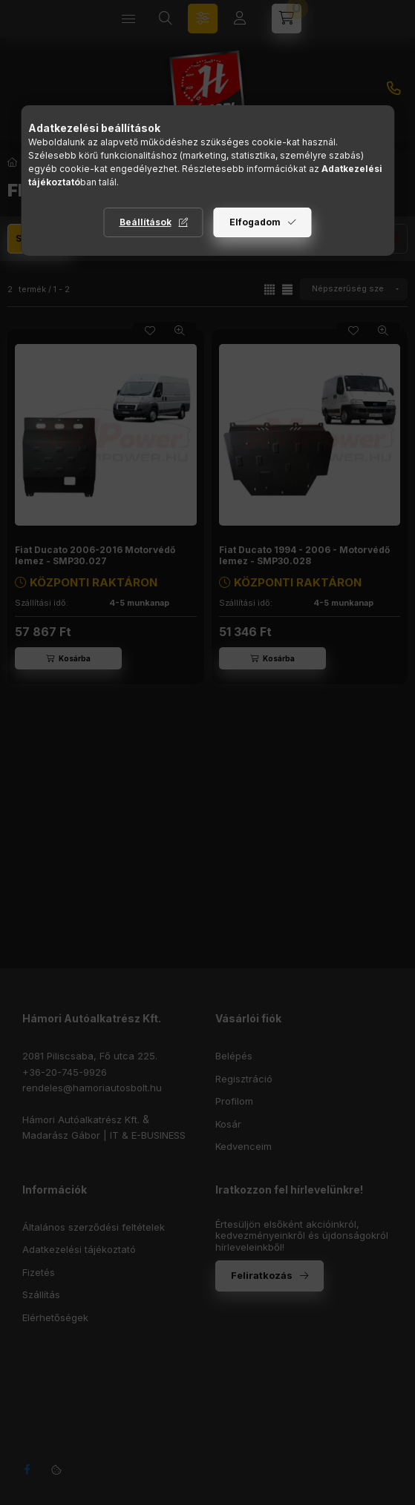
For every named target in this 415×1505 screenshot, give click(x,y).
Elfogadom (255, 222)
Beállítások (145, 222)
